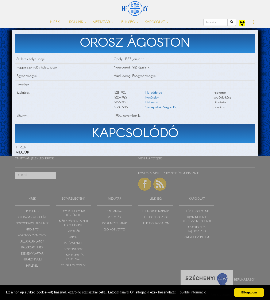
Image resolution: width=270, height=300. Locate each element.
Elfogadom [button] (249, 292)
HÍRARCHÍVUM (32, 260)
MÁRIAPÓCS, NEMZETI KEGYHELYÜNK (73, 223)
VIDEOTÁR (114, 217)
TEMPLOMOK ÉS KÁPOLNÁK (73, 257)
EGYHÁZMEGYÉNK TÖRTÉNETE (73, 214)
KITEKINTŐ (32, 230)
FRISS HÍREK (32, 212)
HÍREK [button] (56, 22)
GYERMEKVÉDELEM (197, 238)
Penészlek (152, 97)
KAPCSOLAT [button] (156, 22)
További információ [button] (192, 292)
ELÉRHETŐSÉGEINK (197, 212)
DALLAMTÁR (115, 212)
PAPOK (49, 159)
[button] (253, 22)
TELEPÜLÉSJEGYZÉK (73, 266)
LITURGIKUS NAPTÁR (155, 212)
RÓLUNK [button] (77, 22)
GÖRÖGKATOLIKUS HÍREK (32, 224)
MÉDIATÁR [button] (103, 22)
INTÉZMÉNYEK (73, 243)
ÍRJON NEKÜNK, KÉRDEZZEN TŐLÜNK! (197, 219)
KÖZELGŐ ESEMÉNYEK (32, 236)
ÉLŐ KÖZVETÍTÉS (115, 230)
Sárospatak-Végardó (160, 107)
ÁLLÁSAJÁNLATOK (32, 242)
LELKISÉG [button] (128, 22)
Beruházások (244, 279)
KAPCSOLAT (197, 199)
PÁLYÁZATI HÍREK (32, 248)
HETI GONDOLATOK (156, 217)
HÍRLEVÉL (32, 266)
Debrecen (152, 102)
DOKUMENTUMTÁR (114, 224)
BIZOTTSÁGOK (73, 250)
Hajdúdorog (153, 92)
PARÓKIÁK (73, 231)
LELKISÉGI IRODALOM (155, 224)
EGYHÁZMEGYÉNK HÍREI (32, 217)
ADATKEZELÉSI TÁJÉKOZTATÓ (197, 230)
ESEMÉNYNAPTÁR (32, 254)
